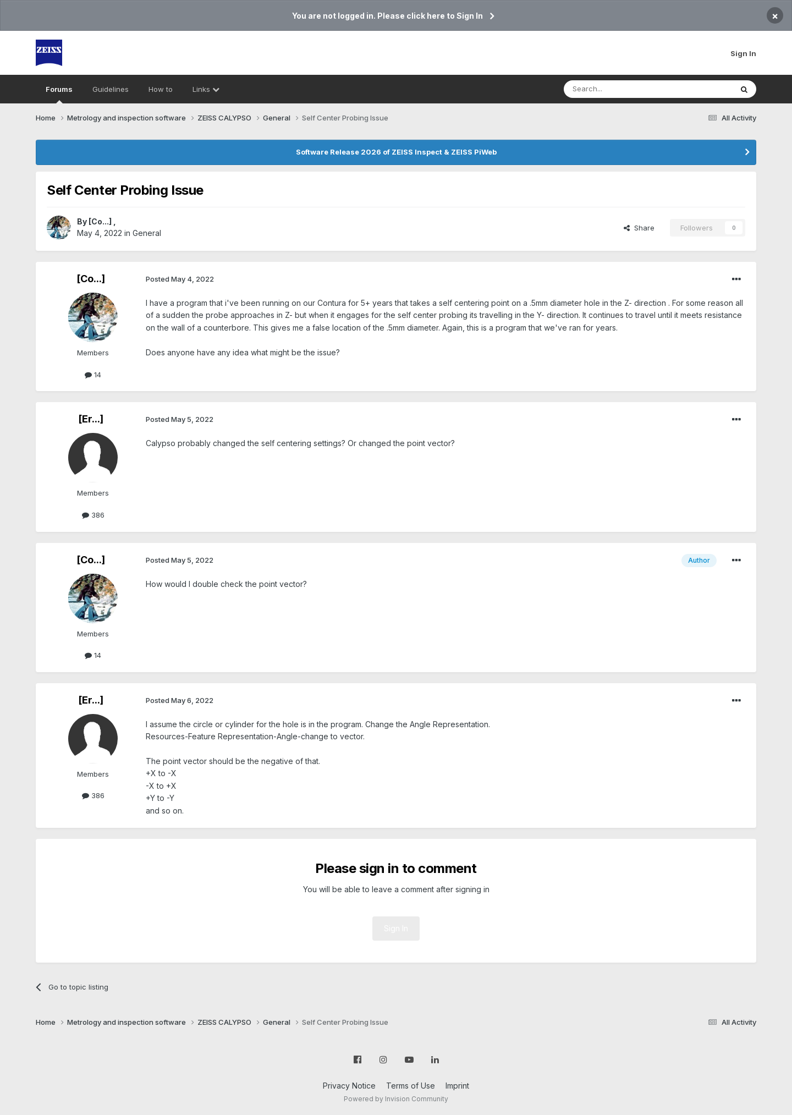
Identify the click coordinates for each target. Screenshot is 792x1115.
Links (206, 89)
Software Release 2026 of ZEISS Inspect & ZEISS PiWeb (396, 151)
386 (93, 514)
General (147, 233)
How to (160, 89)
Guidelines (110, 89)
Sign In (743, 53)
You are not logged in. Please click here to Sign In (387, 15)
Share (639, 227)
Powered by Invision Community (396, 1099)
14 (93, 374)
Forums (59, 94)
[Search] (620, 89)
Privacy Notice (349, 1085)
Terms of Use (410, 1085)
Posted (180, 278)
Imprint (457, 1085)
